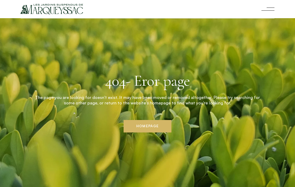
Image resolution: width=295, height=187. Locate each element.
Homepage (147, 126)
